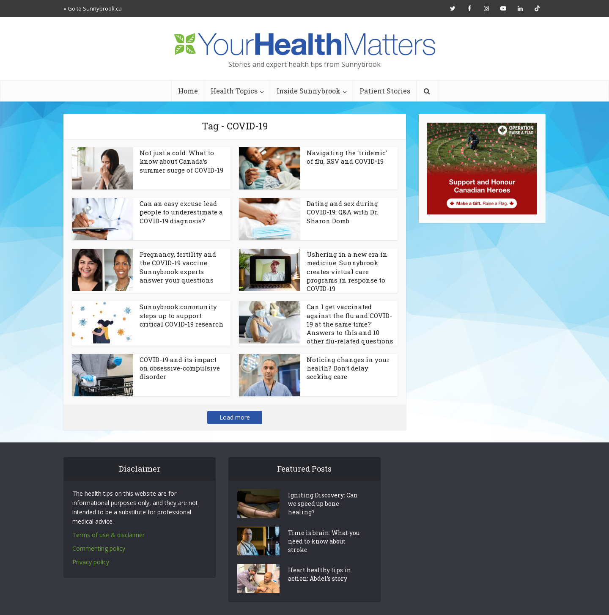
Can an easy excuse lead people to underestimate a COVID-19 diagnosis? (181, 212)
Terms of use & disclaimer (108, 535)
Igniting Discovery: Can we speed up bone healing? (323, 503)
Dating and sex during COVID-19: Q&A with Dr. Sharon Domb (342, 212)
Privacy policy (90, 562)
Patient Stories (384, 90)
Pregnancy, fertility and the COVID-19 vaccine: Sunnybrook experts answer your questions (178, 267)
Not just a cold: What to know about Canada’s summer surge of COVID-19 (181, 161)
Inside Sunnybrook (308, 90)
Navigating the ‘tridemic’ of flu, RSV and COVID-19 (347, 156)
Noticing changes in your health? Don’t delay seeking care (348, 368)
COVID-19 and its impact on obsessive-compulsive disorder (180, 368)
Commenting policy (98, 548)
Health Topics (234, 90)
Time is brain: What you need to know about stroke (323, 541)
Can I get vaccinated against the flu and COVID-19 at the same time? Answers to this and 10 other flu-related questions (350, 323)
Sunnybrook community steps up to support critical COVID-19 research (181, 315)
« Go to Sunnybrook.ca (92, 8)
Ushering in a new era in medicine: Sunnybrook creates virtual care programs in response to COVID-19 (347, 271)
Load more (234, 417)
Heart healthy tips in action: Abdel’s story (319, 574)
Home (188, 90)
